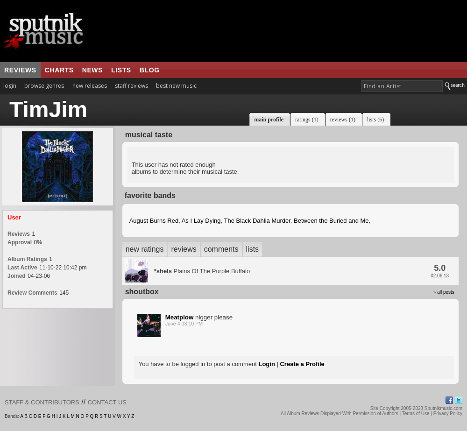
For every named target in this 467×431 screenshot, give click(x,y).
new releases (89, 86)
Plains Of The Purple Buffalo (202, 271)
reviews (20, 70)
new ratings (145, 249)
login (9, 86)
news (92, 70)
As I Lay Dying (201, 220)
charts (59, 70)
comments (221, 249)
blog (150, 70)
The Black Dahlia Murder (257, 220)
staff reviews (131, 86)
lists (121, 70)
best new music (176, 86)
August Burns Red (154, 220)
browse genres (44, 86)
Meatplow (179, 317)
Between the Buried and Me (331, 220)
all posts (445, 292)
